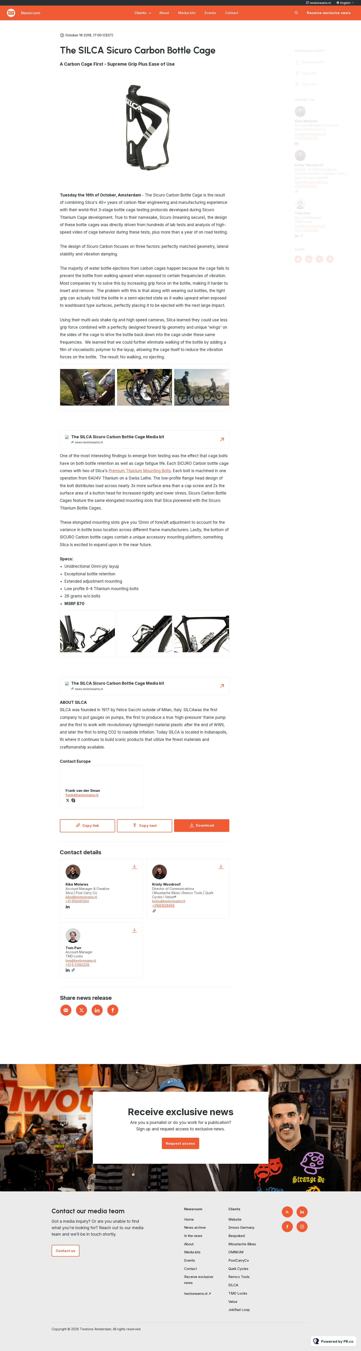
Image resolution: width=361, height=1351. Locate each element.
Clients (140, 13)
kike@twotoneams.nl (81, 897)
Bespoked (236, 1236)
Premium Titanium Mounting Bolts (140, 472)
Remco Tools (239, 1277)
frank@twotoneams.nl (82, 796)
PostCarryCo (238, 1260)
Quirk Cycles (238, 1268)
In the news (193, 1236)
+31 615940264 (77, 901)
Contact (231, 13)
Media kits (186, 13)
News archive (195, 1227)
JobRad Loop (239, 1309)
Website (235, 1219)
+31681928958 (163, 905)
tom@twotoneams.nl (81, 960)
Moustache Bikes (242, 1244)
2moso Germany (241, 1227)
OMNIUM (235, 1252)
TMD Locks (237, 1293)
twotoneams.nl (320, 3)
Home (189, 1219)
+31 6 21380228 (77, 965)
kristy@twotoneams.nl (168, 901)
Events (210, 13)
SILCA (233, 1285)
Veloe (232, 1301)
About (164, 13)
